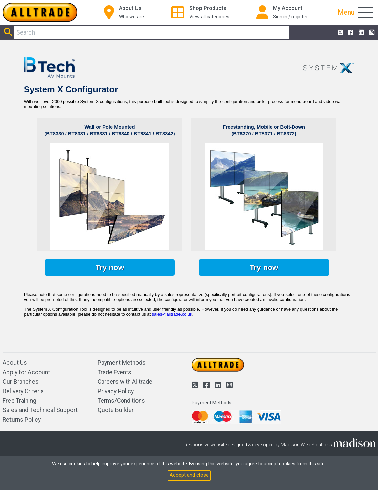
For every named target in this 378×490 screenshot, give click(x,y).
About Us (15, 362)
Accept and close (189, 475)
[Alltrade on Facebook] (350, 32)
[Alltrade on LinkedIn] (360, 32)
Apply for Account (26, 372)
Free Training (19, 400)
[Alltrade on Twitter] (339, 32)
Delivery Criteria (23, 391)
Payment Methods (122, 362)
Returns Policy (22, 419)
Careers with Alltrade (125, 381)
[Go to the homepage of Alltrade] (40, 12)
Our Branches (21, 381)
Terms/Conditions (121, 400)
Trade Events (114, 372)
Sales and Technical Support (40, 410)
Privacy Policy (116, 391)
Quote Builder (116, 410)
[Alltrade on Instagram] (371, 32)
